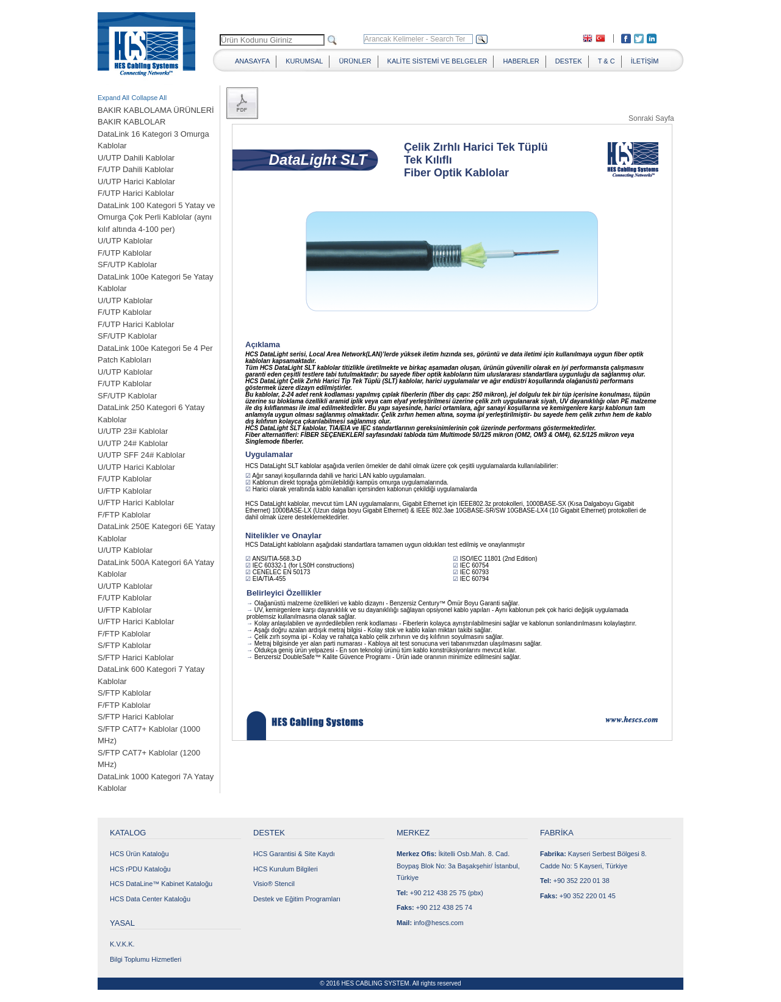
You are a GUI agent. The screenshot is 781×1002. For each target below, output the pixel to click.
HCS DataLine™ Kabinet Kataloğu (161, 883)
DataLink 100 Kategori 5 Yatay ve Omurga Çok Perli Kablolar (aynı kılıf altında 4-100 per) (156, 217)
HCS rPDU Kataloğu (140, 869)
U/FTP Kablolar (125, 491)
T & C (606, 61)
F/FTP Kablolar (124, 514)
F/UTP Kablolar (125, 253)
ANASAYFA (252, 61)
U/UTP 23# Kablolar (133, 431)
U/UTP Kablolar (125, 240)
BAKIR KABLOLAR (131, 121)
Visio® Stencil (274, 883)
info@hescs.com (438, 922)
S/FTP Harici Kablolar (136, 657)
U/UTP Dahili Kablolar (136, 157)
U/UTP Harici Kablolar (136, 181)
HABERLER (521, 61)
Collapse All (149, 97)
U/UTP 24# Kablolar (133, 443)
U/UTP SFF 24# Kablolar (141, 455)
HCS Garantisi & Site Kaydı (294, 853)
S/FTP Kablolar (124, 645)
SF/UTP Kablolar (127, 264)
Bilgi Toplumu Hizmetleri (145, 959)
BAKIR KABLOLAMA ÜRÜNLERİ (156, 110)
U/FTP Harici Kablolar (136, 502)
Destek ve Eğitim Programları (296, 899)
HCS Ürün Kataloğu (139, 853)
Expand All (113, 97)
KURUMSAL (304, 61)
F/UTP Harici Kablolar (136, 193)
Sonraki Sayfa (651, 118)
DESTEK (568, 61)
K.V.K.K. (122, 944)
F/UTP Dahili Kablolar (136, 169)
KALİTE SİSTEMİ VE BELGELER (437, 61)
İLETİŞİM (645, 61)
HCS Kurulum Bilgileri (285, 869)
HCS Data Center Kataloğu (150, 899)
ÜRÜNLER (355, 61)
